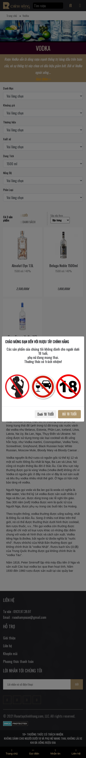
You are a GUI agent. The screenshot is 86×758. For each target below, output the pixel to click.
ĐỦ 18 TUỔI (69, 413)
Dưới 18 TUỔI (45, 414)
